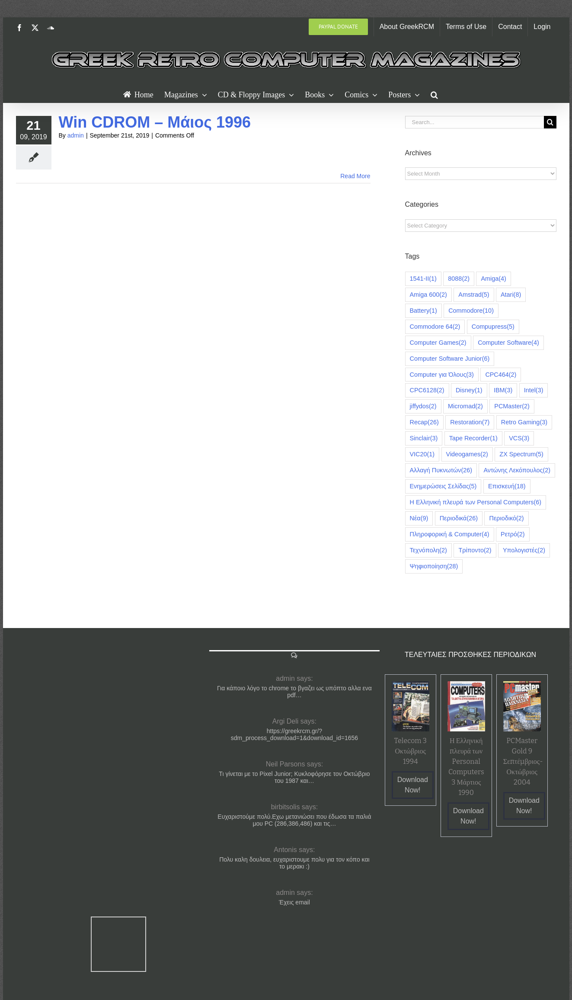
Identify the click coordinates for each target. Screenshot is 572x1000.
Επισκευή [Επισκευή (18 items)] (507, 486)
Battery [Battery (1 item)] (423, 310)
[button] (434, 94)
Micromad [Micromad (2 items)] (465, 406)
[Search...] (474, 122)
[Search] (550, 122)
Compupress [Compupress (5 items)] (493, 326)
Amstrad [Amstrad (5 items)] (473, 294)
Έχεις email (294, 902)
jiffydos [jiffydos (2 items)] (423, 406)
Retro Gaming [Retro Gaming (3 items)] (524, 422)
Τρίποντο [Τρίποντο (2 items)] (474, 550)
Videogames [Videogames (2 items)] (467, 454)
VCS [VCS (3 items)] (519, 438)
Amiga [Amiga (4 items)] (493, 278)
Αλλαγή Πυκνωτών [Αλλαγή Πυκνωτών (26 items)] (441, 470)
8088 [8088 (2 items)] (459, 278)
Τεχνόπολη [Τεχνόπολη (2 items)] (428, 550)
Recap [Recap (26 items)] (424, 422)
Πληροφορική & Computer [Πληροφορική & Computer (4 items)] (449, 534)
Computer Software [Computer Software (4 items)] (508, 342)
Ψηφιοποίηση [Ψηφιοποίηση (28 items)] (434, 566)
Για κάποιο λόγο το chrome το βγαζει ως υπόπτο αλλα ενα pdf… (294, 692)
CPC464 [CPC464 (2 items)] (500, 374)
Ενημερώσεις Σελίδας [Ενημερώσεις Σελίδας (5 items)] (443, 486)
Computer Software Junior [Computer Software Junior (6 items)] (450, 358)
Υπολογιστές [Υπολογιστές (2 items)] (524, 550)
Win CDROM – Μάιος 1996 (155, 122)
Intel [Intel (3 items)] (533, 390)
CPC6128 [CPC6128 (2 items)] (427, 390)
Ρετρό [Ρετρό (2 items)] (512, 534)
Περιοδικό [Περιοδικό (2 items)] (506, 518)
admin (75, 135)
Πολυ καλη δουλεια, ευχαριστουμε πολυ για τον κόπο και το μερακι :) (294, 863)
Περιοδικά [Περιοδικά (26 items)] (459, 518)
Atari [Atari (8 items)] (511, 294)
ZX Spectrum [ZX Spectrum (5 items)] (521, 454)
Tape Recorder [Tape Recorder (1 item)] (473, 438)
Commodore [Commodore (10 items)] (471, 310)
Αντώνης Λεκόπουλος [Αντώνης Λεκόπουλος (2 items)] (516, 470)
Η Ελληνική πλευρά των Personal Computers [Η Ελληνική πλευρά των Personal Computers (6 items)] (476, 502)
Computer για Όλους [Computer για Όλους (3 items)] (442, 374)
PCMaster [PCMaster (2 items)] (512, 406)
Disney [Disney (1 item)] (469, 390)
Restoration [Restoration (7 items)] (469, 422)
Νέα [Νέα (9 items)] (419, 518)
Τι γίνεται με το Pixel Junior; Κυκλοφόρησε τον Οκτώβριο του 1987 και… (294, 777)
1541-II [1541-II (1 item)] (423, 278)
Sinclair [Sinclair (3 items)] (424, 438)
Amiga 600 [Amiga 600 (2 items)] (428, 294)
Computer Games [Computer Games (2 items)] (438, 342)
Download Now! (412, 785)
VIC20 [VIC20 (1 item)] (422, 454)
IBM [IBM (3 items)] (503, 390)
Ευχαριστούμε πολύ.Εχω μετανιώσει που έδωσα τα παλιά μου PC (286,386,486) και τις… (294, 820)
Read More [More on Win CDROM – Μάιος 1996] (355, 176)
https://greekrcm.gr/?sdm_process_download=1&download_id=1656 (294, 734)
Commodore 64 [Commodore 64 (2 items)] (435, 326)
